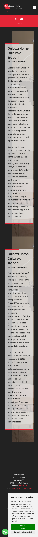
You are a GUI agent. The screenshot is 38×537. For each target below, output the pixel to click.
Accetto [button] (22, 525)
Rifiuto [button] (23, 528)
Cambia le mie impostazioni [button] (23, 532)
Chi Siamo (19, 23)
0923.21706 (23, 486)
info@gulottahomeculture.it (22, 488)
